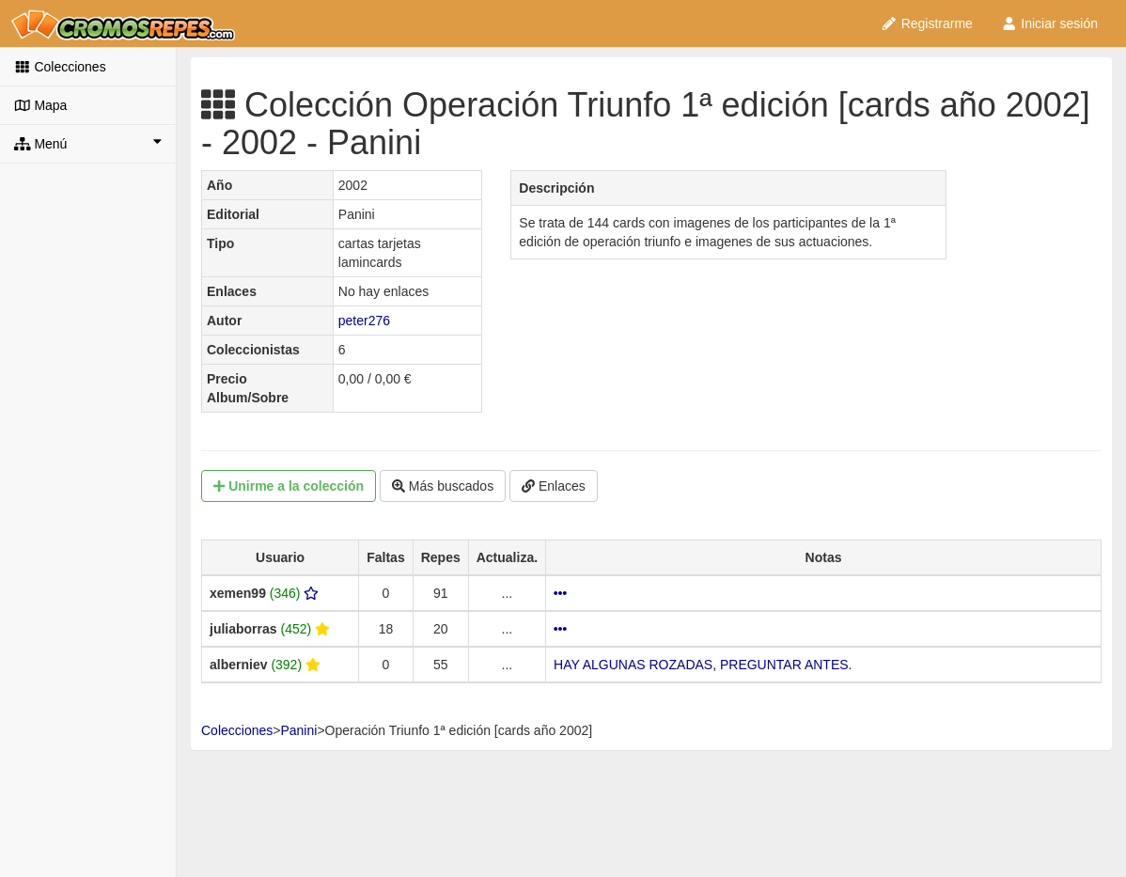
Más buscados (442, 485)
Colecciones (60, 66)
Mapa (40, 105)
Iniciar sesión (1049, 23)
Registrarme (927, 23)
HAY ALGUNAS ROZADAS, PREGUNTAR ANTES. (703, 664)
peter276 (364, 320)
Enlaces (554, 485)
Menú (88, 142)
